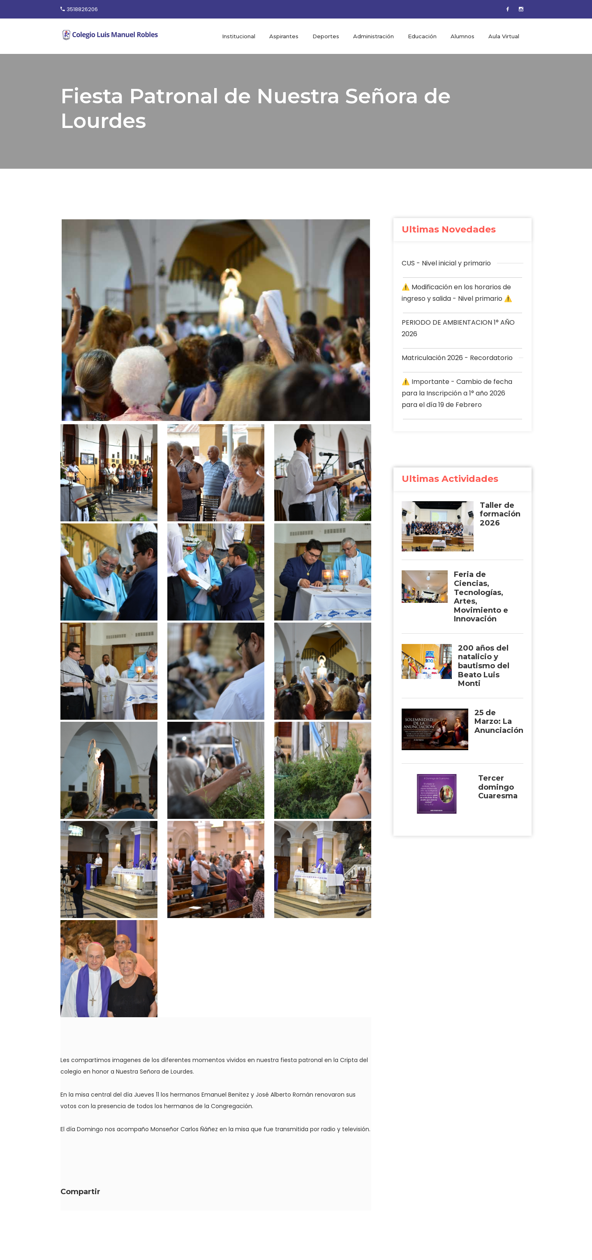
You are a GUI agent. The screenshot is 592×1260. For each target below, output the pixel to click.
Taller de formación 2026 (500, 514)
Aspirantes (283, 36)
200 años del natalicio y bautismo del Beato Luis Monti (483, 666)
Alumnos (462, 36)
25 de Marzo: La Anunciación (498, 722)
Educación (422, 36)
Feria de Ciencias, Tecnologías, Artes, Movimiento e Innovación (481, 596)
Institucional (238, 36)
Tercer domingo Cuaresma (498, 787)
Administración (373, 36)
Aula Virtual (503, 36)
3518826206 (82, 9)
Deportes (325, 36)
